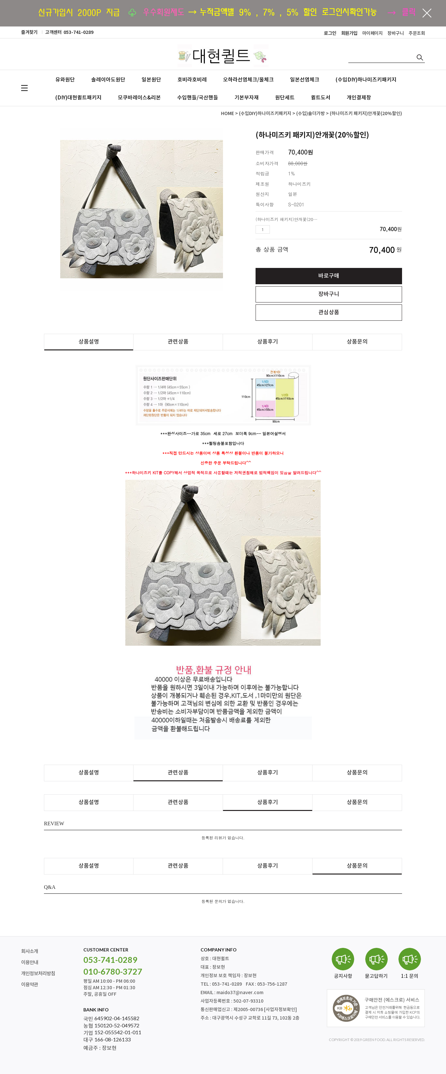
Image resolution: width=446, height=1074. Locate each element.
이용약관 (29, 985)
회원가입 (349, 33)
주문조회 (417, 33)
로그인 (330, 33)
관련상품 (178, 342)
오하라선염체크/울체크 (248, 79)
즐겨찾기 (29, 32)
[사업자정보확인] (280, 1009)
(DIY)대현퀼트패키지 (78, 97)
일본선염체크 (304, 79)
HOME (227, 113)
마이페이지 (372, 33)
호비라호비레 (192, 79)
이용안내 (29, 962)
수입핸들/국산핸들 (197, 97)
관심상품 (328, 312)
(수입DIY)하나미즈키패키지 (366, 79)
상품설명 (88, 342)
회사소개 (29, 951)
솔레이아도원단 (108, 79)
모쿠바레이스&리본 (139, 97)
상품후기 (267, 342)
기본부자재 (246, 97)
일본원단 (151, 79)
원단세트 (285, 97)
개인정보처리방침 (38, 974)
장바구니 (395, 33)
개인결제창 (359, 97)
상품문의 (357, 342)
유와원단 (65, 79)
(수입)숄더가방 (310, 113)
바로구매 (328, 276)
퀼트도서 (320, 97)
